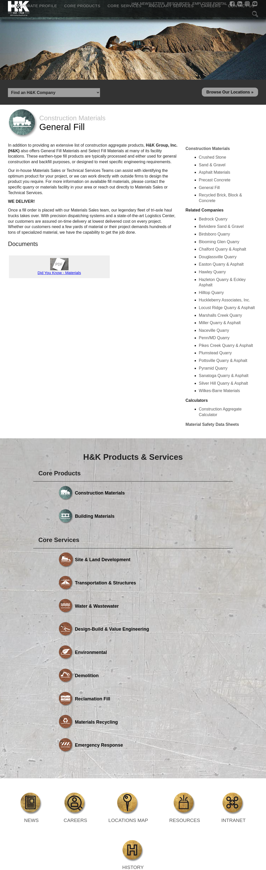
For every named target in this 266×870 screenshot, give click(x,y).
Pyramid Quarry (213, 370)
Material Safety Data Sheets (212, 426)
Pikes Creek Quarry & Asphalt (226, 347)
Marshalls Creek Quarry (220, 317)
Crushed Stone (212, 159)
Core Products (82, 6)
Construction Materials (207, 150)
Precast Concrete (214, 182)
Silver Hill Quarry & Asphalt (223, 385)
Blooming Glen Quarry (219, 243)
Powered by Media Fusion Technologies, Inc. (50, 795)
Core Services (124, 6)
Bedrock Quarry (213, 221)
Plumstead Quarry (215, 355)
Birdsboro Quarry (214, 236)
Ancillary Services (171, 6)
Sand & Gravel (212, 166)
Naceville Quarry (214, 332)
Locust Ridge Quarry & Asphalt (227, 309)
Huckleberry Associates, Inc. (224, 302)
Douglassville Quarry (218, 258)
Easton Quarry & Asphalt (221, 266)
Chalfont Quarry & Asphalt (222, 251)
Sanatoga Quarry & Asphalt (223, 377)
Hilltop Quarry (211, 294)
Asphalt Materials (214, 174)
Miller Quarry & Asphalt (220, 325)
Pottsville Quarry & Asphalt (223, 362)
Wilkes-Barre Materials (219, 393)
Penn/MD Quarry (214, 340)
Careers (211, 6)
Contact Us (241, 6)
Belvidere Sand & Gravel (221, 228)
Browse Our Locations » (229, 93)
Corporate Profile (34, 6)
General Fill (209, 189)
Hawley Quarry (212, 274)
